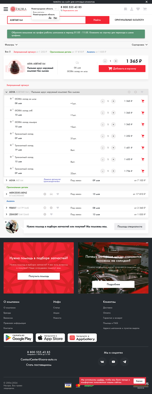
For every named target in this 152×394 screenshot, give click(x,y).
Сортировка (139, 44)
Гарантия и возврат (112, 318)
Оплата (106, 313)
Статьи (56, 307)
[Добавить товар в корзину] (143, 101)
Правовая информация (15, 323)
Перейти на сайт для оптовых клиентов (74, 2)
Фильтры (11, 44)
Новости (57, 318)
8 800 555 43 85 (71, 7)
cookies (100, 379)
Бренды (7, 313)
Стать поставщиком (38, 365)
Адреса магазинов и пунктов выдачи (121, 328)
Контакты (8, 328)
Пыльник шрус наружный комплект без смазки (40, 69)
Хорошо (139, 381)
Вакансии (8, 318)
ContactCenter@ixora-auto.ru (39, 359)
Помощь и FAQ (110, 323)
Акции (56, 313)
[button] (76, 92)
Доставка (107, 307)
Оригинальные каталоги (129, 19)
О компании (10, 307)
